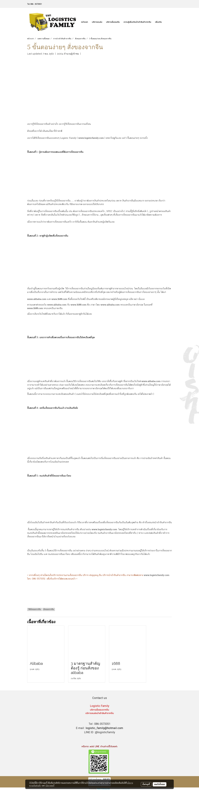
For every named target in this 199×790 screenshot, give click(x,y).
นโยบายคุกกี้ (49, 785)
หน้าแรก (84, 21)
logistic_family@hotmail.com (104, 728)
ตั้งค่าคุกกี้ (146, 784)
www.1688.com (59, 299)
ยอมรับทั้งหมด (159, 784)
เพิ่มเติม (158, 21)
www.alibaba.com (36, 299)
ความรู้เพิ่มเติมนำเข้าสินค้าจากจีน (137, 21)
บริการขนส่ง (97, 21)
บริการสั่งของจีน (113, 21)
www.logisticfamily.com (91, 138)
